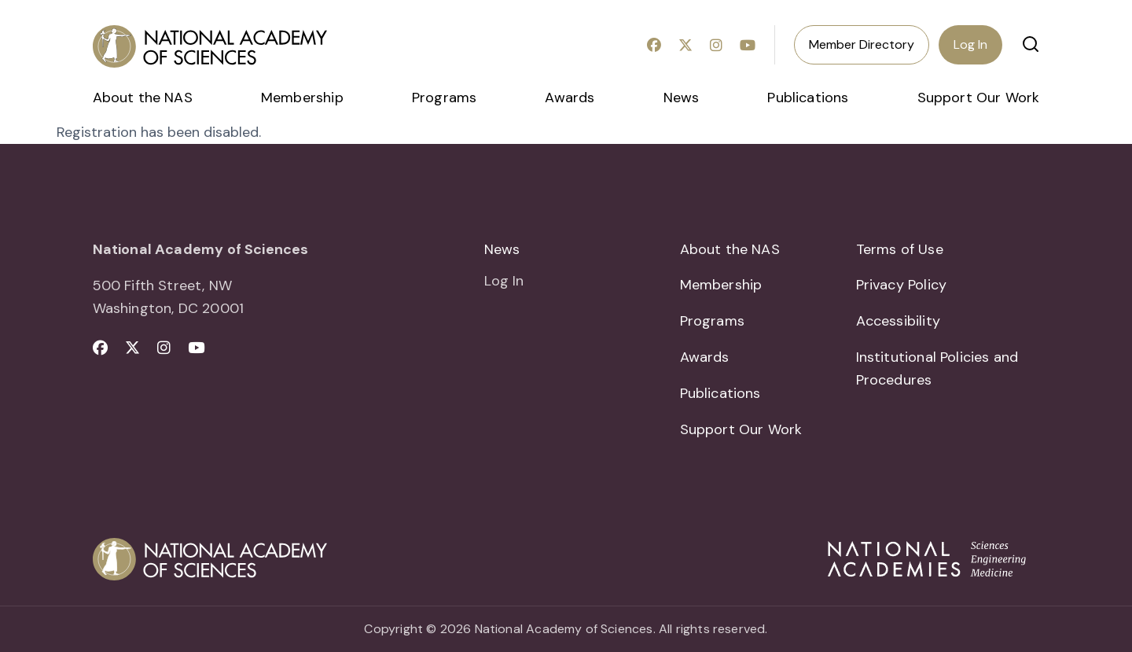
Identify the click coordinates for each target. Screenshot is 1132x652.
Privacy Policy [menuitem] (901, 284)
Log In (970, 44)
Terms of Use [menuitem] (899, 249)
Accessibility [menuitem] (898, 320)
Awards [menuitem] (569, 97)
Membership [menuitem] (302, 97)
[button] (1030, 44)
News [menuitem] (681, 97)
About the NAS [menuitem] (143, 97)
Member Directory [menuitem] (861, 44)
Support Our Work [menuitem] (978, 97)
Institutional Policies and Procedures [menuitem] (937, 368)
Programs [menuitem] (444, 97)
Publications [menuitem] (807, 97)
